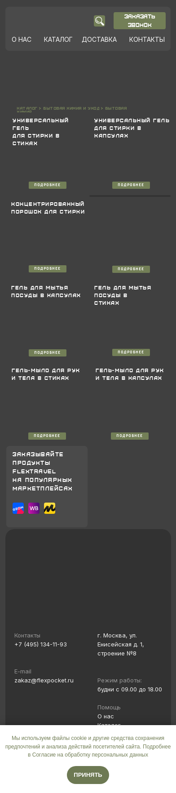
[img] (50, 20)
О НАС (21, 39)
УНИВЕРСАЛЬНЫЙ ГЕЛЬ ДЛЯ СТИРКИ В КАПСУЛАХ (132, 127)
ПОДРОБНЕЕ (47, 185)
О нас (105, 716)
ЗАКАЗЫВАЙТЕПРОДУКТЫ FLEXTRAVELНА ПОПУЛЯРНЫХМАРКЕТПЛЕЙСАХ (43, 471)
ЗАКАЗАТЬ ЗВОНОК (139, 20)
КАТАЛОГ (58, 39)
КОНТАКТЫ (147, 39)
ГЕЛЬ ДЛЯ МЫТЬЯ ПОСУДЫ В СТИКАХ (122, 295)
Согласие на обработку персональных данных (90, 755)
